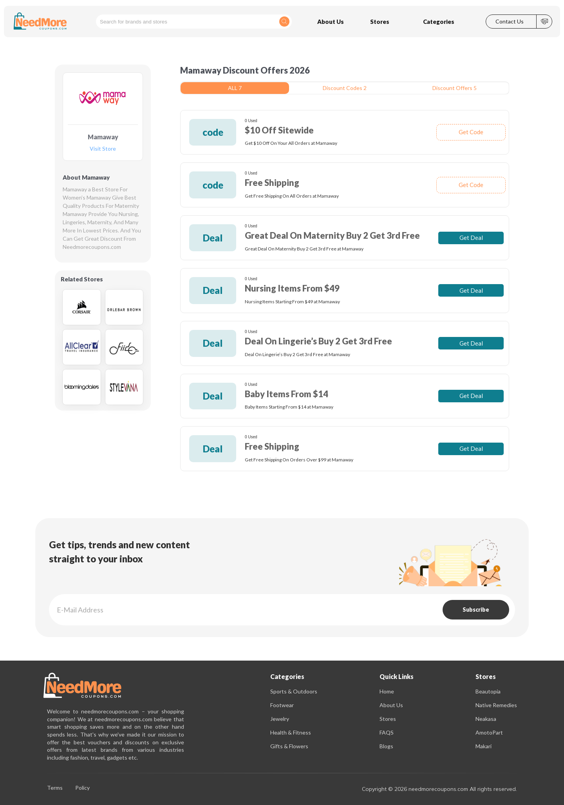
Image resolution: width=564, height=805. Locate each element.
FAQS (387, 732)
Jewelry (279, 718)
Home (387, 691)
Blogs (386, 746)
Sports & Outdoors (293, 691)
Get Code (471, 131)
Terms (55, 788)
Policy (82, 788)
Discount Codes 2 (345, 88)
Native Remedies (496, 705)
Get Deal (471, 237)
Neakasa (485, 718)
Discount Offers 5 (454, 88)
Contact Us (509, 21)
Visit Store (103, 149)
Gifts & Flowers (289, 746)
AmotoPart (489, 732)
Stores (388, 718)
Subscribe (476, 609)
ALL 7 (235, 88)
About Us (391, 705)
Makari (483, 746)
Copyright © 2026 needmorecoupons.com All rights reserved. (439, 788)
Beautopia (488, 691)
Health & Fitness (290, 732)
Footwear (282, 705)
